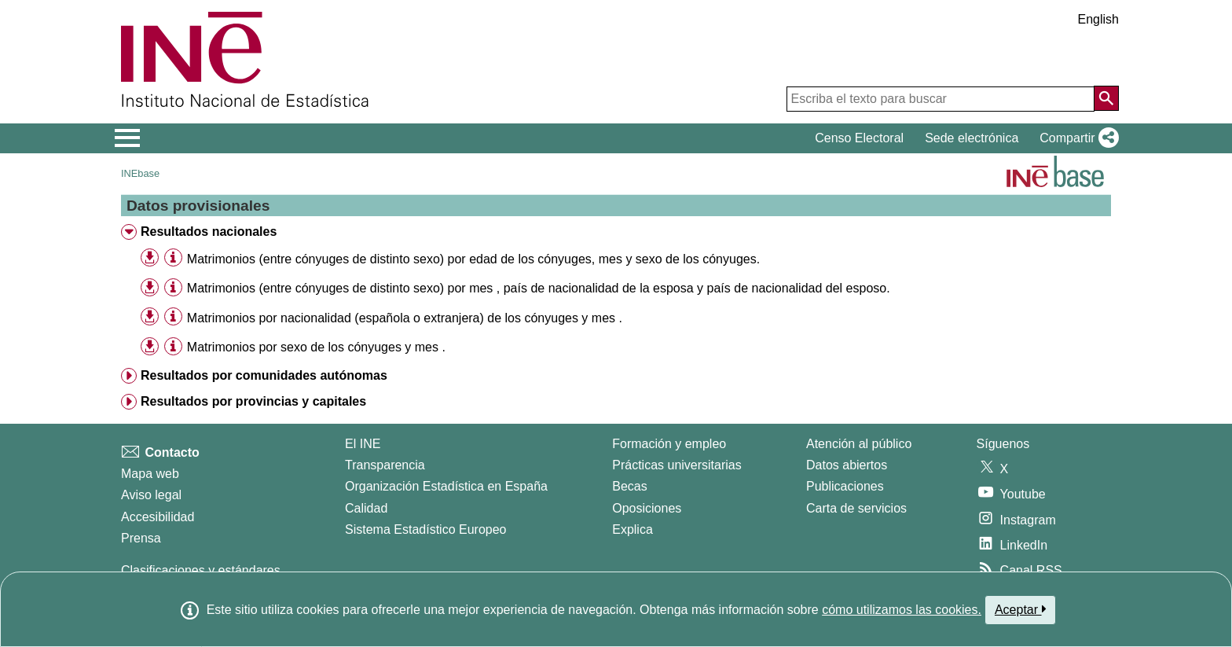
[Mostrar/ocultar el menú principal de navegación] (127, 138)
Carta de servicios (856, 508)
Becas (629, 486)
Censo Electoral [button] (859, 138)
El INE (362, 443)
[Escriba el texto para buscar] (940, 99)
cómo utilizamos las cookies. (901, 609)
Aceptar (1020, 609)
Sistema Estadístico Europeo (425, 529)
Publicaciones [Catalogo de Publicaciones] (845, 486)
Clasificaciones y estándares (200, 570)
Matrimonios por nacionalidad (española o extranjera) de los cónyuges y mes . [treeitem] (404, 318)
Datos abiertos (846, 465)
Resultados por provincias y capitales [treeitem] (253, 401)
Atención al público (858, 443)
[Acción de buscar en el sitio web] (1106, 98)
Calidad (366, 508)
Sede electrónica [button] (971, 138)
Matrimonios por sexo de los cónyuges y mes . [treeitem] (316, 347)
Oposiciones (646, 508)
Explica (632, 529)
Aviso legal (151, 495)
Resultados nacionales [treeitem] (209, 231)
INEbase (140, 173)
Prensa (141, 538)
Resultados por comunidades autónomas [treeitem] (264, 375)
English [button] (1098, 19)
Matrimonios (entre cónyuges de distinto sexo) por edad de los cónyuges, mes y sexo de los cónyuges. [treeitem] (473, 259)
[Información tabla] (173, 258)
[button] (1076, 138)
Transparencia (385, 465)
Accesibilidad (157, 517)
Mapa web (150, 473)
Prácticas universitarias (677, 465)
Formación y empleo (669, 443)
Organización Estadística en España (446, 486)
